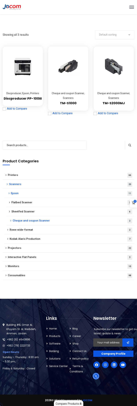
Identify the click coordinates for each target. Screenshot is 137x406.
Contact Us (79, 351)
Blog (75, 328)
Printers (34, 93)
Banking (54, 351)
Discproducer (13, 93)
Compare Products (69, 403)
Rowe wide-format (71, 230)
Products (54, 336)
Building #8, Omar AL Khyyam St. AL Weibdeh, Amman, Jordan (21, 329)
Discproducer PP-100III (23, 98)
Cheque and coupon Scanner (68, 93)
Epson (25, 93)
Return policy (80, 358)
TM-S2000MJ (114, 103)
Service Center (58, 366)
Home (53, 328)
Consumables (70, 275)
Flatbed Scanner (71, 202)
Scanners (68, 98)
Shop (75, 343)
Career (76, 336)
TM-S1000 (68, 103)
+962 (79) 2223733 (18, 345)
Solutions (54, 358)
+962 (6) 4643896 (18, 339)
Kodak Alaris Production (71, 239)
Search (129, 145)
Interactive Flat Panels (70, 257)
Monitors (70, 266)
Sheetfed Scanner (71, 211)
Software (54, 343)
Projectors (70, 248)
